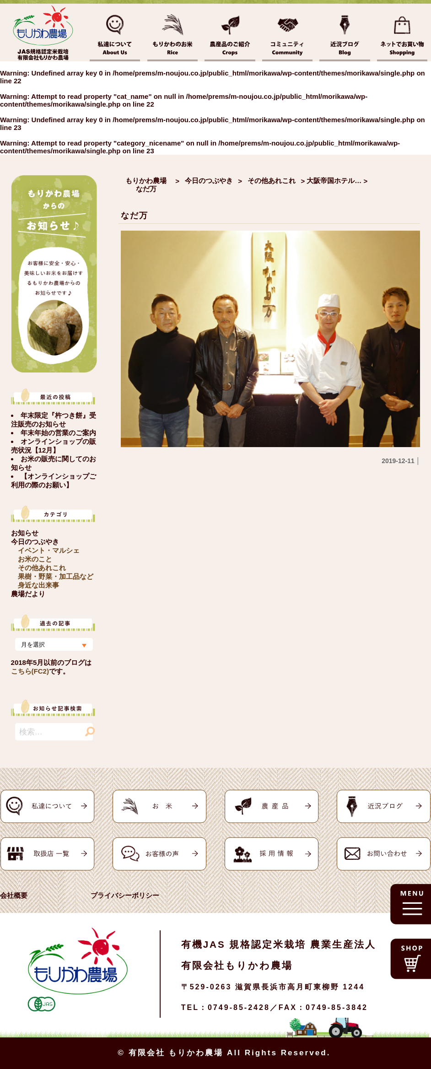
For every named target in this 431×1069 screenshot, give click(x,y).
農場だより (28, 594)
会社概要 (13, 895)
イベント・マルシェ (49, 550)
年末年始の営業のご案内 (58, 433)
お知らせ (24, 533)
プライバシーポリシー (125, 895)
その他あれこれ (42, 568)
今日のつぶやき (35, 541)
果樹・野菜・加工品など (55, 576)
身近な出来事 (38, 585)
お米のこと (35, 559)
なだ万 (134, 215)
